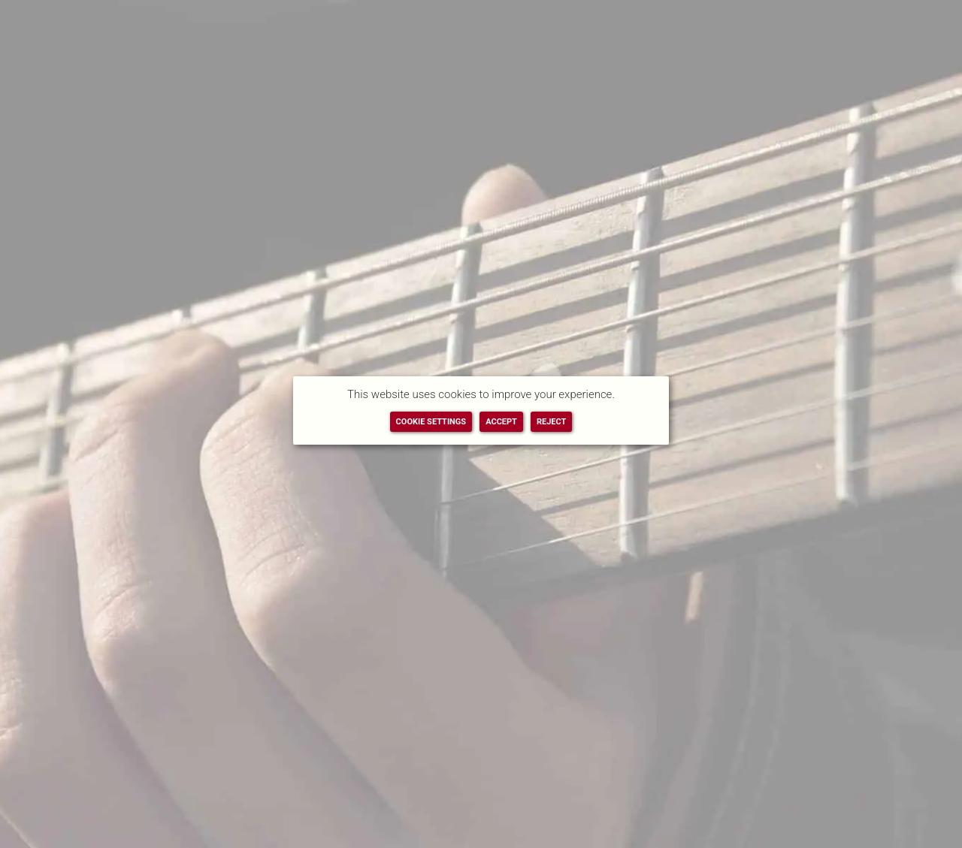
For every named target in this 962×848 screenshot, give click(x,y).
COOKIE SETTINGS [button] (431, 422)
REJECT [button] (551, 422)
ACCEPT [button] (501, 422)
